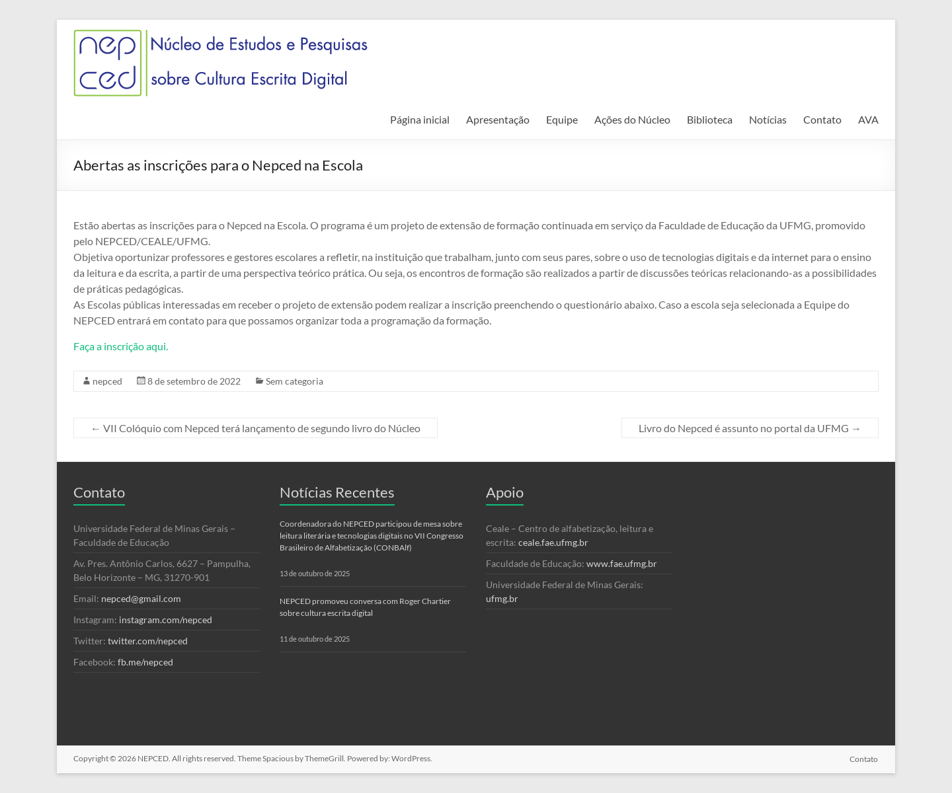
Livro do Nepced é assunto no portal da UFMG (750, 428)
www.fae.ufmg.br (621, 563)
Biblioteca (710, 119)
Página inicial (420, 119)
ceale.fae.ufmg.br (553, 542)
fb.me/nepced (145, 661)
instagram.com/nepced (165, 619)
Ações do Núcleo (632, 119)
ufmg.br (502, 598)
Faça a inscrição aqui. (120, 346)
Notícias (768, 119)
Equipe (562, 119)
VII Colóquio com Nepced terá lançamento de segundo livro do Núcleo (255, 428)
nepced (107, 381)
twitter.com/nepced (148, 640)
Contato (822, 119)
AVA (868, 119)
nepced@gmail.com (141, 598)
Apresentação (498, 119)
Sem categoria (294, 381)
